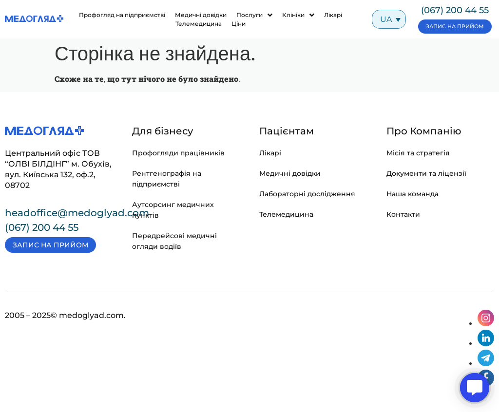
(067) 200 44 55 (455, 10)
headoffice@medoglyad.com (77, 213)
